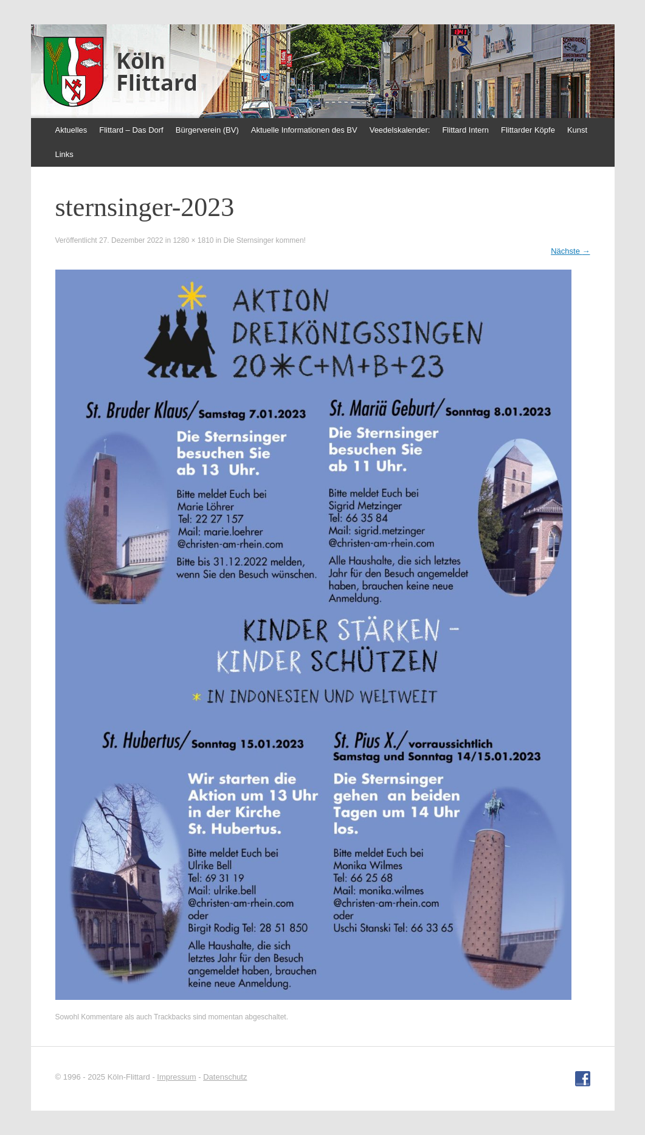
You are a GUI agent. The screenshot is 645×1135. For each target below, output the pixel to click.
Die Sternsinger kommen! (265, 240)
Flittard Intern (465, 129)
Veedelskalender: (400, 129)
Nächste (570, 251)
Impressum (176, 1076)
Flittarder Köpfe (528, 129)
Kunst (577, 129)
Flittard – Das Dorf (131, 129)
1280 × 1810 (193, 240)
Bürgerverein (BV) (207, 129)
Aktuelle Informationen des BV (304, 129)
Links (64, 154)
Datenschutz (225, 1076)
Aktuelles (71, 129)
